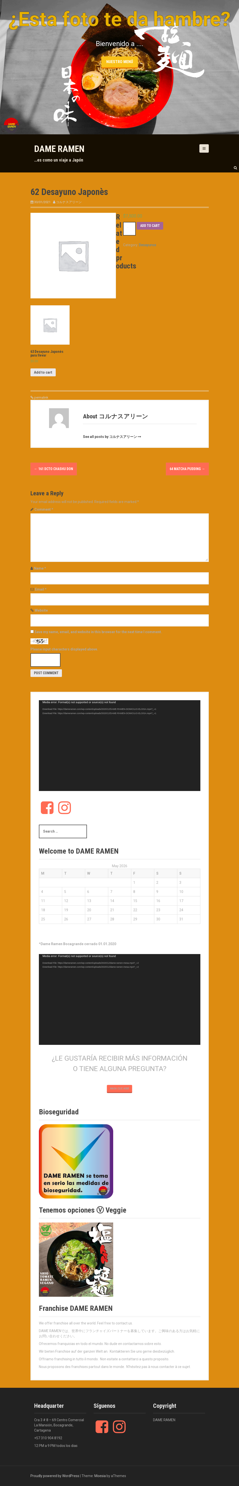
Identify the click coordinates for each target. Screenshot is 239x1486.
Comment (43, 509)
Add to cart (150, 226)
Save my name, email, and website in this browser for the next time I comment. (98, 632)
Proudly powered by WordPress (54, 1476)
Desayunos (147, 245)
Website (41, 610)
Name (40, 568)
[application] (119, 745)
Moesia (100, 1476)
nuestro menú (119, 61)
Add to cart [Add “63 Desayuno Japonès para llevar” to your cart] (43, 372)
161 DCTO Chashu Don (53, 469)
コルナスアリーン (69, 202)
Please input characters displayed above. (64, 649)
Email (41, 589)
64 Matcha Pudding (187, 469)
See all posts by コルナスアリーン (110, 437)
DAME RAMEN (59, 149)
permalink (40, 397)
